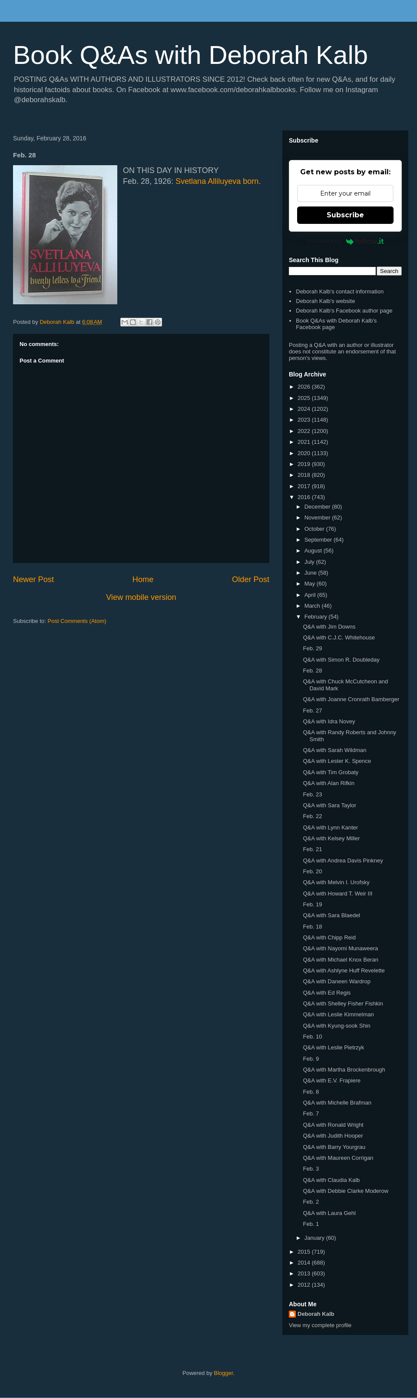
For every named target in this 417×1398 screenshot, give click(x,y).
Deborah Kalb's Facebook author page (344, 310)
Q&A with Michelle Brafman (337, 1102)
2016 (305, 497)
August (314, 550)
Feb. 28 (312, 670)
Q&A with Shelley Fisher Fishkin (343, 1003)
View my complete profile (320, 1325)
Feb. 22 (312, 816)
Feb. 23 (312, 794)
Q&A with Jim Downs (329, 626)
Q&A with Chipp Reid (329, 937)
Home (143, 579)
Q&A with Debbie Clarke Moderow (345, 1191)
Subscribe (345, 215)
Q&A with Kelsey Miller (331, 838)
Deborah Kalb (316, 1314)
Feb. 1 (311, 1224)
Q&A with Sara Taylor (329, 805)
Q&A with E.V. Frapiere (331, 1080)
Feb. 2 (311, 1201)
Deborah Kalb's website (325, 301)
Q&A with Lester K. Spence (337, 761)
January (315, 1238)
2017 (305, 486)
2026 (305, 386)
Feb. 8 (311, 1091)
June (311, 572)
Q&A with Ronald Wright (333, 1125)
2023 (305, 419)
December (318, 506)
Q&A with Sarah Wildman (334, 750)
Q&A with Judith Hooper (333, 1135)
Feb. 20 (312, 871)
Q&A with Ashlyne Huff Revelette (343, 970)
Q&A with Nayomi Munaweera (340, 948)
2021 (305, 442)
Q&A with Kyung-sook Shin (336, 1025)
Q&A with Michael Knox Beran (340, 959)
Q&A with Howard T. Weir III (337, 893)
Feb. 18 (312, 926)
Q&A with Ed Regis (327, 992)
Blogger (223, 1373)
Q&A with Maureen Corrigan (338, 1158)
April (311, 595)
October (315, 529)
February (316, 616)
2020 (305, 453)
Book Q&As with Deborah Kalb (190, 55)
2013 (305, 1273)
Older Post (250, 579)
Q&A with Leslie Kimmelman (338, 1014)
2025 (305, 398)
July (310, 562)
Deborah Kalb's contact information (340, 291)
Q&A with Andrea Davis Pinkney (343, 860)
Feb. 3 (311, 1168)
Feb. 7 (311, 1113)
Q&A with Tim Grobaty (330, 772)
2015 (305, 1251)
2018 (305, 475)
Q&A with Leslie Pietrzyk (333, 1047)
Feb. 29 (312, 648)
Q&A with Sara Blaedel (331, 915)
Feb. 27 (312, 710)
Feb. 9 (311, 1058)
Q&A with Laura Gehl (329, 1213)
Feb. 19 (312, 904)
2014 (305, 1262)
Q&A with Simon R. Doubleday (341, 659)
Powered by (345, 241)
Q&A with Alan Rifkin (328, 783)
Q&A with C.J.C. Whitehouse (338, 637)
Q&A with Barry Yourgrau (334, 1147)
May (310, 583)
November (318, 517)
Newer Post (33, 579)
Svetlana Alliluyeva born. (218, 181)
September (319, 539)
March (313, 605)
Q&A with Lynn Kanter (330, 827)
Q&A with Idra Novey (329, 721)
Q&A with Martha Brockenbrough (344, 1069)
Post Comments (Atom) (77, 621)
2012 (305, 1285)
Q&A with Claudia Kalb (331, 1180)
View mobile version (141, 597)
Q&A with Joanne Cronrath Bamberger (351, 699)
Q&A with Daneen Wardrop (337, 981)
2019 (305, 464)
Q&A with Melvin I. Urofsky (336, 882)
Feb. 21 (312, 849)
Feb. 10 (312, 1036)
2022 (305, 431)
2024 (305, 409)
